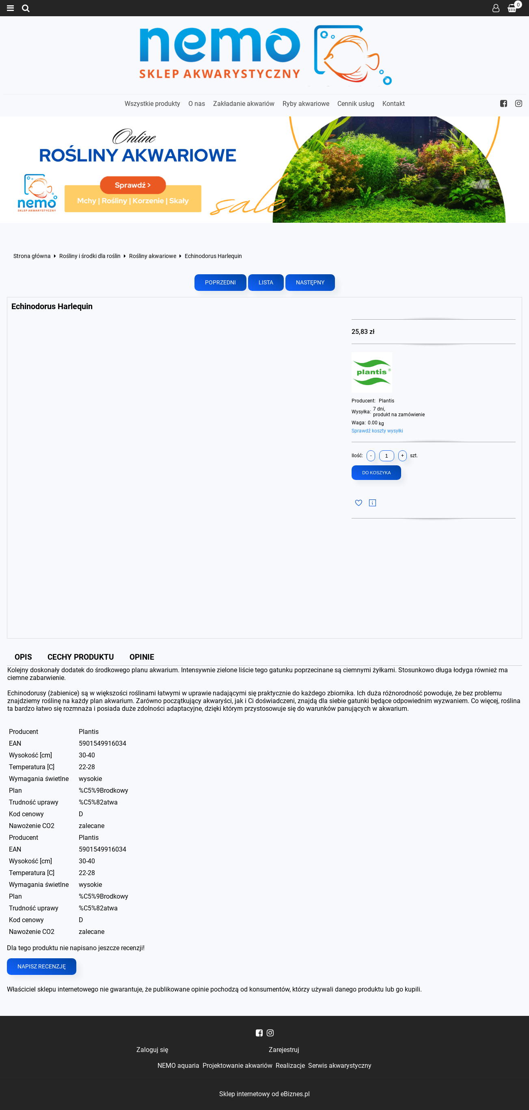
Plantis (386, 401)
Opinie (142, 657)
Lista (266, 282)
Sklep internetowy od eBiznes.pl (264, 1094)
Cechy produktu (81, 657)
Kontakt (393, 104)
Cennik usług (355, 104)
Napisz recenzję (41, 966)
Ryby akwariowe (306, 104)
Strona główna (32, 256)
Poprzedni (220, 282)
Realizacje (290, 1065)
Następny (310, 282)
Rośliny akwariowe (152, 256)
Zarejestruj (284, 1050)
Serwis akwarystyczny (339, 1065)
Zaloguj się (495, 8)
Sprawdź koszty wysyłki (377, 431)
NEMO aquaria (178, 1065)
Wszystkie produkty (152, 104)
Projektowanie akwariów (237, 1065)
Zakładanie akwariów (243, 104)
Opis (23, 657)
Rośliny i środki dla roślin (90, 256)
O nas (196, 104)
